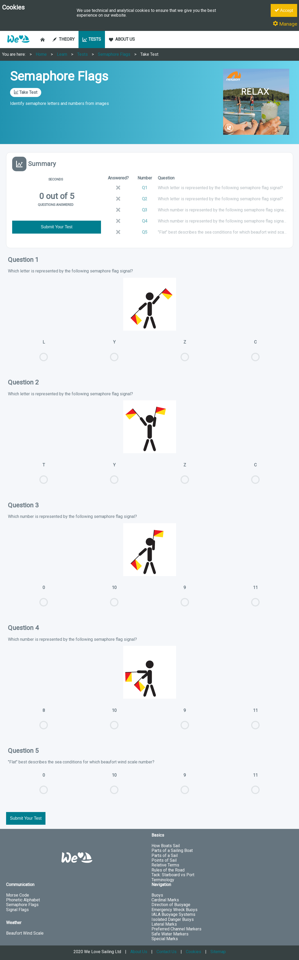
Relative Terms (165, 865)
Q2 (144, 198)
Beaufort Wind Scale (25, 933)
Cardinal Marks (165, 899)
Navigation (161, 884)
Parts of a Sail (164, 855)
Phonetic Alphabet (23, 899)
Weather (13, 922)
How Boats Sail (165, 845)
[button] (18, 45)
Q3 (144, 209)
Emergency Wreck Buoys (174, 909)
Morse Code (17, 895)
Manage (285, 24)
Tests (82, 54)
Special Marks (164, 938)
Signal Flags (17, 909)
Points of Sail (164, 860)
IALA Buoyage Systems (173, 914)
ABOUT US (122, 39)
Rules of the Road (168, 870)
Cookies (193, 951)
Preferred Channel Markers (176, 928)
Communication (20, 884)
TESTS (91, 39)
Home (41, 54)
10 (114, 598)
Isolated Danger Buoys (172, 919)
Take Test (149, 54)
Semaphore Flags (114, 54)
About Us (138, 951)
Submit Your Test (56, 227)
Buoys (157, 895)
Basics (157, 835)
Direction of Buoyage (170, 904)
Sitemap (218, 951)
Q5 (144, 232)
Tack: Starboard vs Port (172, 874)
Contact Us (167, 951)
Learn (62, 54)
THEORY (64, 39)
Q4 (144, 221)
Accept (284, 10)
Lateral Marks (164, 924)
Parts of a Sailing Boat (172, 850)
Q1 (144, 187)
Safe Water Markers (169, 933)
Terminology (162, 879)
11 (255, 598)
